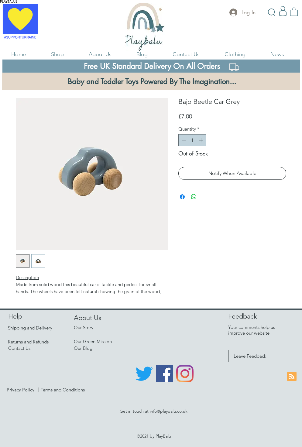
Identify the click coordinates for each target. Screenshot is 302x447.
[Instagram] (185, 373)
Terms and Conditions (63, 390)
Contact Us (19, 348)
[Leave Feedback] (249, 356)
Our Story (83, 327)
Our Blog (83, 348)
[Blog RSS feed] (292, 377)
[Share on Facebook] (182, 196)
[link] (294, 11)
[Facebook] (164, 373)
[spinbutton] (192, 140)
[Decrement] (183, 140)
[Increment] (201, 140)
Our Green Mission (93, 341)
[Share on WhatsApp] (193, 196)
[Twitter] (144, 373)
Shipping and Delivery (30, 328)
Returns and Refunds (28, 342)
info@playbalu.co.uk (168, 411)
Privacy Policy (21, 390)
